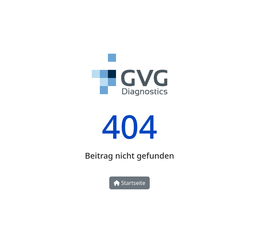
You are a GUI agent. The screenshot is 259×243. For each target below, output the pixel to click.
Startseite (129, 183)
